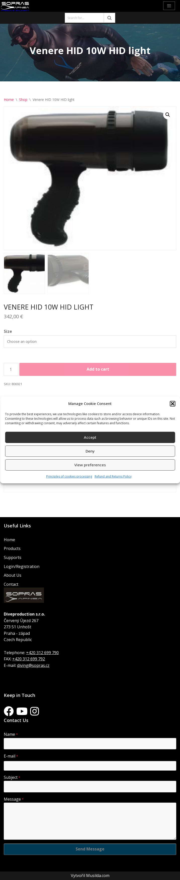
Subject (12, 777)
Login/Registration (21, 566)
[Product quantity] (11, 369)
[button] (172, 403)
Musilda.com (97, 875)
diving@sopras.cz (33, 665)
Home (9, 99)
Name (11, 734)
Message (14, 799)
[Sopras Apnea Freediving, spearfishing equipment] (15, 6)
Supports (12, 557)
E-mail (11, 756)
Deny (90, 451)
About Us (12, 575)
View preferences (90, 464)
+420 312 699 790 (42, 652)
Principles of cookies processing (69, 476)
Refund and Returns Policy (113, 476)
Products (12, 548)
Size (8, 331)
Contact (11, 584)
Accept (90, 437)
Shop (23, 99)
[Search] (84, 18)
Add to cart (98, 369)
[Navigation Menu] (169, 6)
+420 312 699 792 (28, 659)
